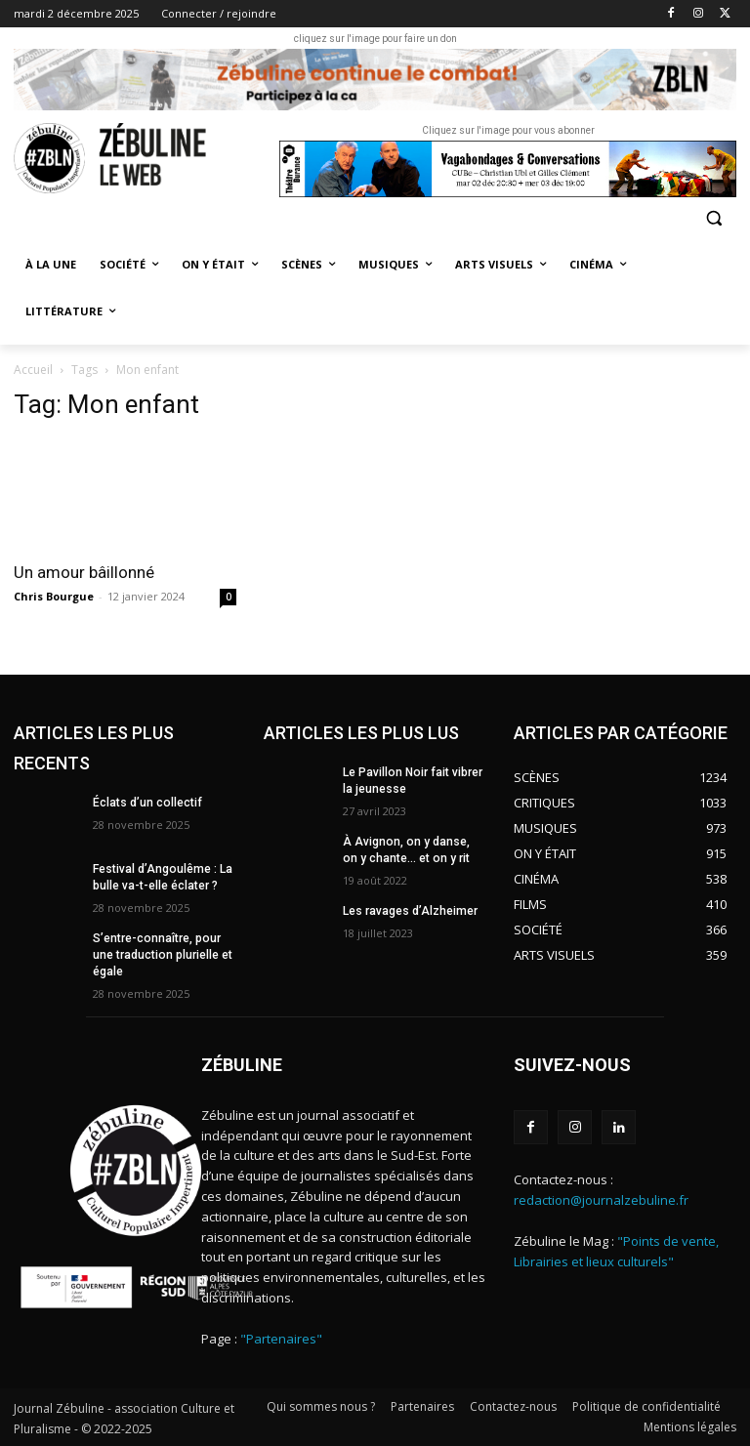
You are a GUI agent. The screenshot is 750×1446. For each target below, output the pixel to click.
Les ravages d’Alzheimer (410, 911)
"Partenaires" (281, 1337)
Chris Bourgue (54, 596)
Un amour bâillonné (84, 572)
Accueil (33, 369)
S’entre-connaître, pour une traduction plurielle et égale (162, 954)
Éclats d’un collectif (147, 802)
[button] (713, 218)
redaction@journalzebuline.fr (601, 1199)
